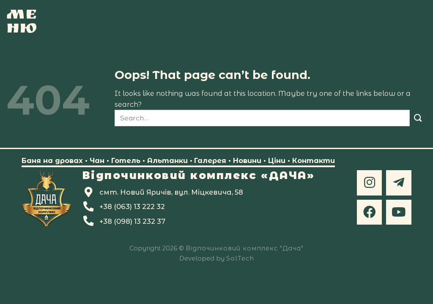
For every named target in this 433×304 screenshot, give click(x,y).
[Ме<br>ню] (22, 21)
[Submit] (418, 118)
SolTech (240, 258)
